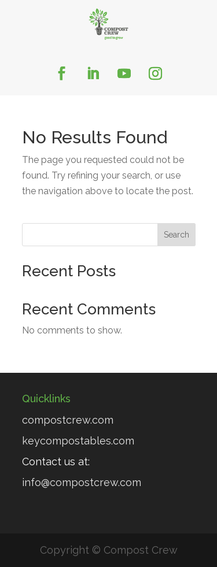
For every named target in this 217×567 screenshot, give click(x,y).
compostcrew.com (67, 420)
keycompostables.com (78, 441)
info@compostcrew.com (81, 482)
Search (176, 234)
